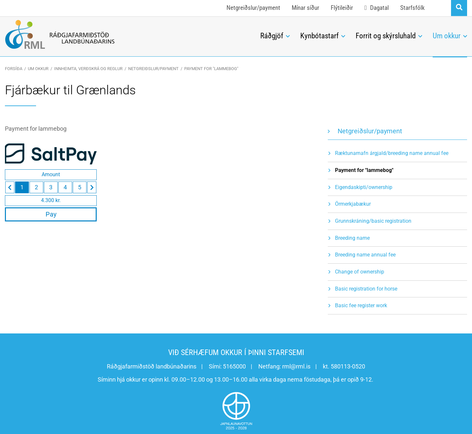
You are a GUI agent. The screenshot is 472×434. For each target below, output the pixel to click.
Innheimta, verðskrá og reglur (88, 68)
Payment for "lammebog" (211, 68)
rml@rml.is (296, 366)
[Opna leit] (459, 8)
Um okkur (38, 68)
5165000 (234, 366)
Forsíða (13, 68)
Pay (51, 214)
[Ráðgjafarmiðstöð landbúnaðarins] (127, 34)
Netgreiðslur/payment (153, 68)
